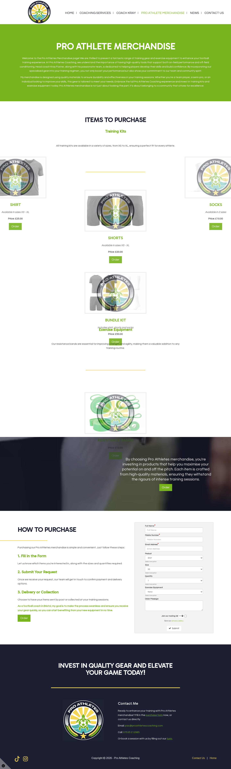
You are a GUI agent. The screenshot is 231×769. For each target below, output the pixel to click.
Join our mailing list (173, 616)
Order (166, 487)
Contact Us (214, 13)
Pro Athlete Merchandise (162, 13)
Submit (174, 628)
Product (148, 554)
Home (69, 13)
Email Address (151, 544)
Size (147, 565)
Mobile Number (152, 535)
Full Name (150, 526)
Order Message (151, 599)
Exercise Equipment (154, 588)
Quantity (148, 576)
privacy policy (177, 621)
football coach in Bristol (37, 606)
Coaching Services (95, 13)
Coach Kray (126, 13)
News (194, 13)
